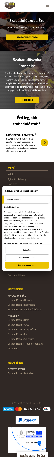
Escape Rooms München (21, 373)
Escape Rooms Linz (18, 334)
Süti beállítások (16, 275)
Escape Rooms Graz (18, 325)
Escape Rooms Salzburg (21, 339)
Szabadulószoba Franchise (27, 37)
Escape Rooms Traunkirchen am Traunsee (25, 346)
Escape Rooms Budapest (21, 300)
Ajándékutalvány (17, 179)
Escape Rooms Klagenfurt (22, 329)
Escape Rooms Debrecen (21, 305)
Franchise (27, 100)
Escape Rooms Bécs (18, 320)
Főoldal (12, 174)
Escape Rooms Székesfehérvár (25, 309)
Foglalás (12, 184)
